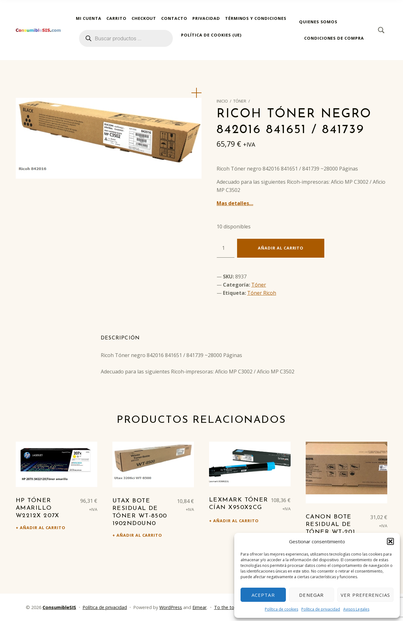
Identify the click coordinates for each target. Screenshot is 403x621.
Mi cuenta (88, 18)
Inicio (222, 101)
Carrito (116, 18)
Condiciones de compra (334, 38)
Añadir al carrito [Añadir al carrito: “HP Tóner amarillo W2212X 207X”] (42, 527)
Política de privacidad (320, 609)
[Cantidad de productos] (226, 248)
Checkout (144, 18)
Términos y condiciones (256, 18)
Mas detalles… (235, 203)
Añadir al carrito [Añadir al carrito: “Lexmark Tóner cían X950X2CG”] (236, 520)
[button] (390, 541)
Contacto (174, 18)
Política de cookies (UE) (211, 35)
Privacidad (206, 18)
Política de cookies (281, 609)
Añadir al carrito (281, 248)
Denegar (311, 595)
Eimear (199, 607)
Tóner (239, 101)
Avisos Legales (356, 609)
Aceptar (263, 595)
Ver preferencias (365, 595)
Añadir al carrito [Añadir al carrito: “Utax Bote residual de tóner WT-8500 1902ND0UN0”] (139, 535)
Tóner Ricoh (261, 292)
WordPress (170, 607)
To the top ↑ (227, 607)
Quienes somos (318, 22)
